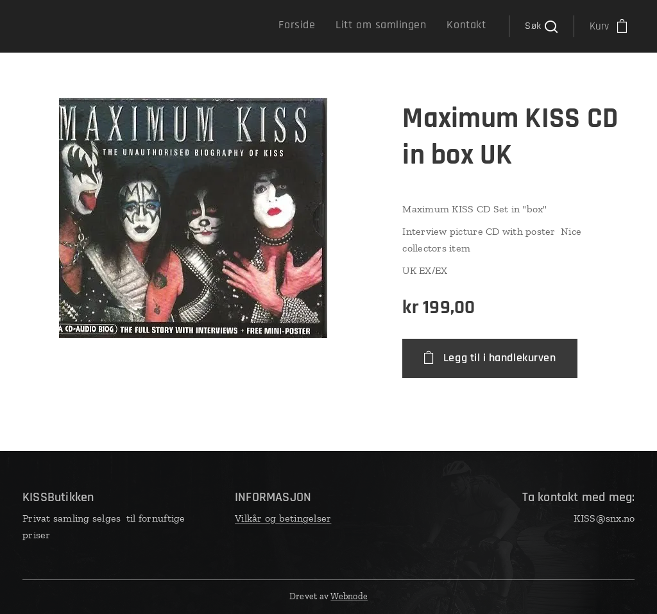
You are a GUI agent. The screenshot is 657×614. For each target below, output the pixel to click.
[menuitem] (443, 26)
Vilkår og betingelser (283, 518)
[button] (541, 26)
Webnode (349, 596)
